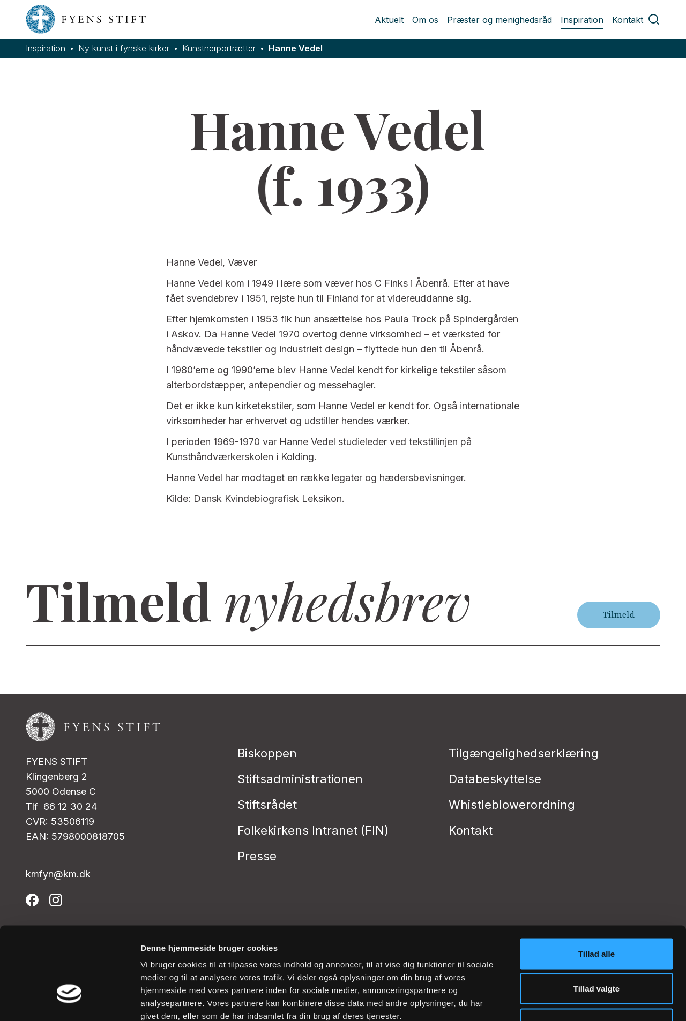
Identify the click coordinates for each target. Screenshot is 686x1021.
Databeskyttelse (495, 778)
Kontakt (627, 19)
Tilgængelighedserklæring (524, 753)
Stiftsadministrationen (300, 778)
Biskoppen (267, 753)
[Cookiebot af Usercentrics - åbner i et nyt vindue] (69, 1000)
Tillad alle (596, 880)
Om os (425, 19)
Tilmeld (619, 615)
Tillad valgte (596, 915)
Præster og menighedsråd (499, 19)
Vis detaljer (557, 999)
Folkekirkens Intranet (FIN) (313, 830)
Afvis (597, 950)
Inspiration (582, 19)
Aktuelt (389, 19)
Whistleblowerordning (512, 804)
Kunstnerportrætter (219, 48)
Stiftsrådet (267, 804)
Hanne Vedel (296, 48)
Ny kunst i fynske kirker (123, 48)
